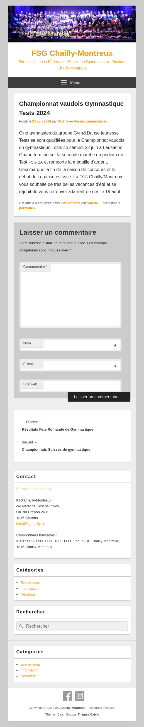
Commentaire (35, 267)
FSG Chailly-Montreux (72, 53)
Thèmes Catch (88, 714)
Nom (27, 343)
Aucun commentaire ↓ (91, 121)
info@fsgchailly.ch (30, 524)
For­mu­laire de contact (34, 489)
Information (30, 588)
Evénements (70, 203)
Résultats (28, 594)
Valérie (63, 121)
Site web (30, 384)
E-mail (28, 364)
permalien (27, 208)
